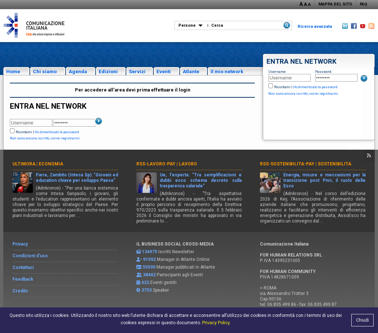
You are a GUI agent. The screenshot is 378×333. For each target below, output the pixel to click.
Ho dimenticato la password (315, 87)
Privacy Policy (216, 322)
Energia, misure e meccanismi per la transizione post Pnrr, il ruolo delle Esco (324, 180)
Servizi (137, 71)
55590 (149, 267)
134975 (149, 251)
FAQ (363, 4)
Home (13, 71)
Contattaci (23, 267)
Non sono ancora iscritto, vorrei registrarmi (303, 93)
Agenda (78, 71)
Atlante (191, 71)
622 (145, 282)
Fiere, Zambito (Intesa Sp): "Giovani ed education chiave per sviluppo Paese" (77, 177)
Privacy (20, 244)
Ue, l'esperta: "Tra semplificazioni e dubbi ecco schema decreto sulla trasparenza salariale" (201, 180)
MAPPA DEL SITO (335, 4)
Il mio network (227, 71)
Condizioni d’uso (30, 255)
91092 (149, 259)
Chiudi (362, 320)
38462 (149, 274)
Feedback (22, 279)
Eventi (163, 71)
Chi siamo (45, 71)
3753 (146, 290)
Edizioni (108, 71)
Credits (20, 290)
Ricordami (282, 87)
